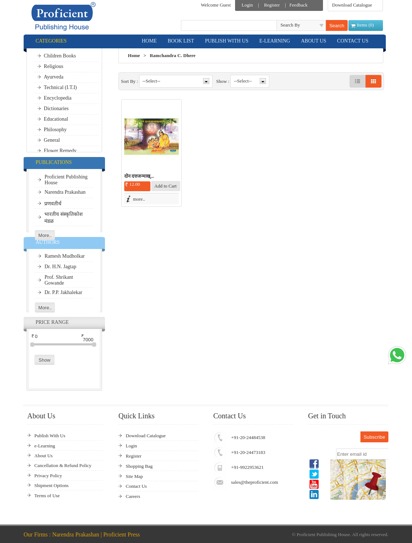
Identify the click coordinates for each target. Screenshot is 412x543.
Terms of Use (47, 495)
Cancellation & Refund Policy (63, 465)
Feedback (299, 5)
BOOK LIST (180, 41)
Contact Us (136, 486)
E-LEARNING (274, 41)
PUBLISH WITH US (227, 41)
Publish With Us (50, 435)
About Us (44, 455)
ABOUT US (313, 41)
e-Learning (45, 446)
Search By (290, 25)
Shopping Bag (139, 466)
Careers (133, 496)
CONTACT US (352, 41)
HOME (149, 41)
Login (247, 5)
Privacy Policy (48, 475)
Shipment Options (52, 485)
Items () (365, 25)
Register (272, 5)
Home (134, 55)
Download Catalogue (352, 5)
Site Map (134, 476)
